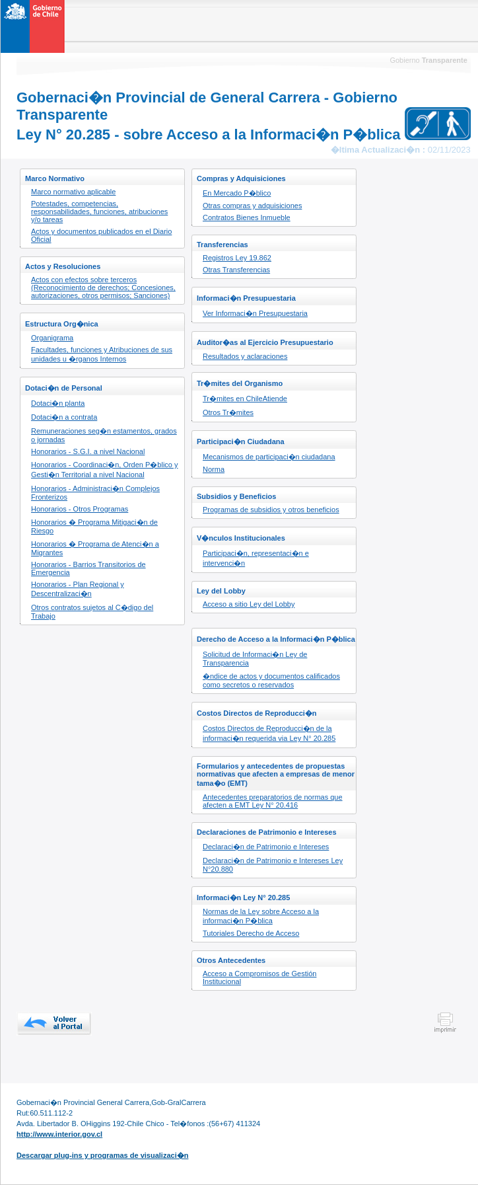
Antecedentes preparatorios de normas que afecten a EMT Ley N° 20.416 (273, 801)
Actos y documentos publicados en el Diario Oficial (101, 235)
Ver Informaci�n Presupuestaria (255, 313)
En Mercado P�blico (237, 193)
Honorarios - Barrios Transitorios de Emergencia (88, 568)
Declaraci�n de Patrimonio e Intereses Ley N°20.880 (273, 865)
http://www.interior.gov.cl (59, 1134)
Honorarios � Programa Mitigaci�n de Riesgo (94, 526)
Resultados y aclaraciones (245, 356)
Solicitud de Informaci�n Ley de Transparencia (255, 658)
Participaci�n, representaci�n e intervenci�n (256, 558)
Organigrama (52, 338)
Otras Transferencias (236, 270)
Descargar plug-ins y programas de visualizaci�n (102, 1155)
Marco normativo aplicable (73, 192)
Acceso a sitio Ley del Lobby (248, 604)
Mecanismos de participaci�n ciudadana (269, 457)
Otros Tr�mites (228, 412)
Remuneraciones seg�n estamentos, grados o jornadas (104, 435)
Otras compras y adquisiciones (252, 206)
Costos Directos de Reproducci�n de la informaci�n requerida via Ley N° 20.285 (269, 733)
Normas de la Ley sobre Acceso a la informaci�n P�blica (261, 916)
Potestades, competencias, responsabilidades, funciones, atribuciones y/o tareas (99, 211)
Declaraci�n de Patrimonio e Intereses (266, 847)
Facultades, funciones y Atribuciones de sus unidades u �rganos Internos (101, 354)
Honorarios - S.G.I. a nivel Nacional (88, 451)
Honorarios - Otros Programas (79, 509)
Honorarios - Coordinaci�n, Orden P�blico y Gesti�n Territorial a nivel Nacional (104, 469)
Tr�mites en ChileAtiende (245, 398)
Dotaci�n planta (58, 403)
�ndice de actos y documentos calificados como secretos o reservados (271, 680)
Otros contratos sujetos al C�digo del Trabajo (92, 611)
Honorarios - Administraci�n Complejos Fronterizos (95, 492)
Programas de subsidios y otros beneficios (271, 510)
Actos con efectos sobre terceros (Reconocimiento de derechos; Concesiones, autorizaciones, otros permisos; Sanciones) (103, 287)
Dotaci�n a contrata (64, 417)
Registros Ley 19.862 (237, 258)
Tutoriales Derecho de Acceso (251, 933)
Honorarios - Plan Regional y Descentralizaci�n (77, 588)
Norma (213, 469)
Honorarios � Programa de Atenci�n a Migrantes (95, 548)
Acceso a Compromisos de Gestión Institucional (259, 977)
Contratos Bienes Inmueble (246, 217)
